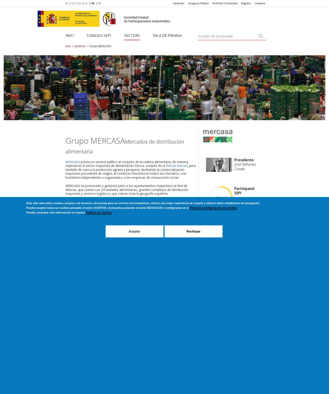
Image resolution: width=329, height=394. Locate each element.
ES (66, 3)
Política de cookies (99, 212)
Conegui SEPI (99, 35)
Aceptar (134, 231)
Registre (246, 3)
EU (79, 3)
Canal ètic (178, 3)
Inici (69, 35)
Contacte (260, 3)
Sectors (132, 35)
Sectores (79, 46)
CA (73, 3)
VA (92, 3)
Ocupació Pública (198, 3)
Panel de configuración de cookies (213, 208)
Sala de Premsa (167, 35)
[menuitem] (67, 3)
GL (86, 3)
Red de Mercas (177, 165)
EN (99, 3)
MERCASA (72, 162)
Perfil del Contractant (225, 3)
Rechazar (193, 231)
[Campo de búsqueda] (261, 36)
